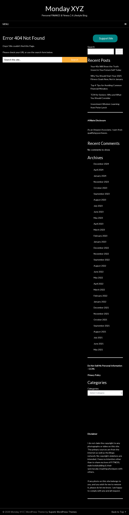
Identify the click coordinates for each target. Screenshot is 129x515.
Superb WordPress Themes (63, 512)
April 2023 (98, 223)
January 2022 (100, 301)
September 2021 (102, 325)
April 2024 (98, 169)
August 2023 (100, 199)
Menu (6, 24)
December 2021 (101, 307)
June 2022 (99, 271)
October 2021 (100, 319)
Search (91, 47)
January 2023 (100, 241)
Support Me (106, 38)
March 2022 (99, 289)
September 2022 (102, 259)
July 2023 (98, 205)
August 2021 (100, 331)
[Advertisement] (105, 414)
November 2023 (101, 181)
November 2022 (101, 253)
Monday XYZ (64, 8)
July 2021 (98, 337)
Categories (93, 388)
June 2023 (99, 211)
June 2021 (99, 343)
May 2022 (98, 277)
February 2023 (100, 235)
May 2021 (98, 349)
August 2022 (100, 265)
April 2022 (98, 283)
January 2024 (100, 176)
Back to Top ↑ (119, 512)
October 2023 (100, 188)
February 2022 (100, 295)
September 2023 (102, 193)
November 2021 (101, 313)
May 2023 (98, 217)
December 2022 (101, 247)
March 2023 (99, 229)
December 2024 (101, 163)
